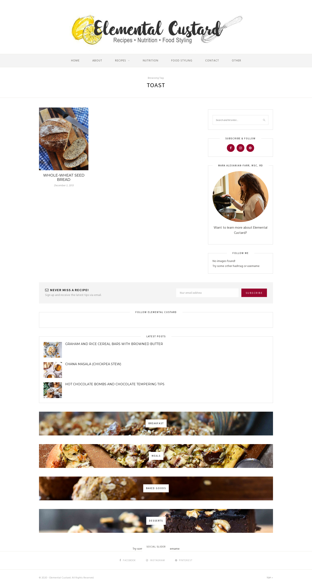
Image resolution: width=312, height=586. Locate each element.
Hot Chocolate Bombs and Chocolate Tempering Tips (114, 384)
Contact (212, 60)
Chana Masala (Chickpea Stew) (93, 364)
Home (75, 60)
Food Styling (181, 60)
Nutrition (150, 60)
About (97, 60)
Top (270, 578)
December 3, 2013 (64, 185)
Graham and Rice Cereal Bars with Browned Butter (114, 344)
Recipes (120, 60)
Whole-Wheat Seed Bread (63, 177)
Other (236, 60)
